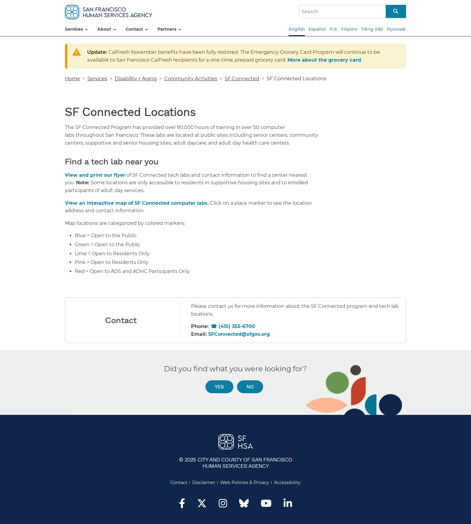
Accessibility (287, 482)
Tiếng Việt (372, 29)
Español (317, 29)
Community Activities (190, 78)
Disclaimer (203, 482)
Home (72, 78)
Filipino (349, 29)
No (250, 386)
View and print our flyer (95, 175)
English (297, 29)
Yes (219, 386)
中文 (333, 29)
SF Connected (242, 78)
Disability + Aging (136, 78)
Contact (178, 482)
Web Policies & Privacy (244, 482)
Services (97, 78)
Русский (396, 29)
